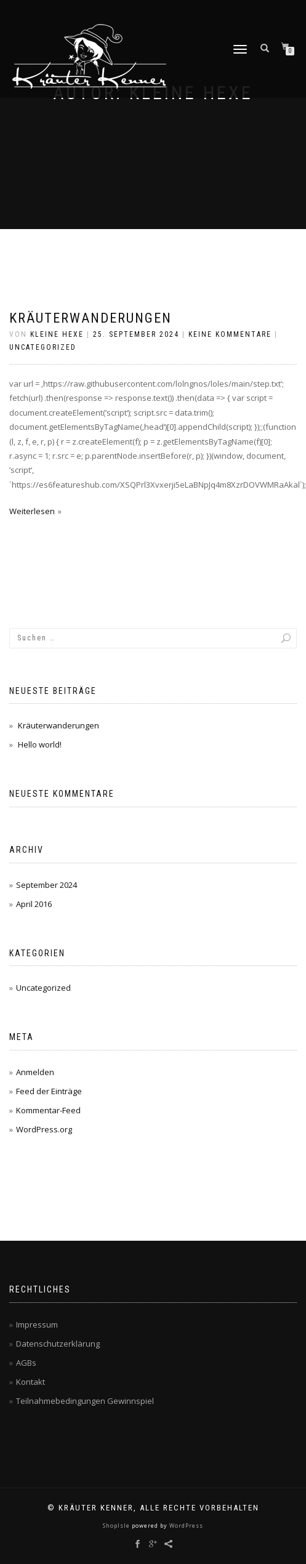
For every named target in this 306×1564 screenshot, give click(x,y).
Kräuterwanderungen (90, 318)
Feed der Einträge (49, 1091)
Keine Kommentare (230, 334)
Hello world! (40, 744)
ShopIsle (117, 1526)
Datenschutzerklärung (58, 1343)
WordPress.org (44, 1129)
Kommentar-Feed (48, 1110)
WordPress (185, 1526)
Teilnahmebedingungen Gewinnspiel (85, 1400)
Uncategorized (42, 347)
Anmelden (35, 1072)
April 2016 (34, 903)
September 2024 (46, 884)
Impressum (37, 1324)
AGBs (26, 1362)
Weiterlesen (32, 511)
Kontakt (30, 1381)
